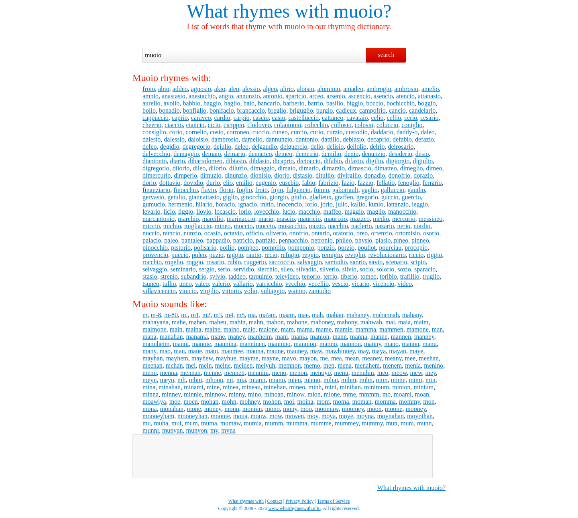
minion (401, 387)
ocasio (212, 233)
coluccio (387, 124)
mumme (321, 423)
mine (213, 387)
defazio (424, 139)
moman (362, 401)
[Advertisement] (282, 456)
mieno (312, 379)
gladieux (320, 197)
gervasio (153, 197)
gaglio (370, 189)
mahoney (322, 322)
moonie (220, 416)
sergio (206, 269)
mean (352, 358)
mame (324, 329)
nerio (403, 226)
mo (387, 394)
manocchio (402, 211)
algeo (270, 88)
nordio (421, 226)
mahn (256, 322)
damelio (252, 139)
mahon (275, 322)
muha (161, 423)
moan (422, 394)
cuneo (279, 132)
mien (294, 379)
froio (148, 88)
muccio (265, 226)
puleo (199, 254)
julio (342, 204)
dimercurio (156, 175)
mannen (401, 336)
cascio (261, 117)
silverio (329, 269)
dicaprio (283, 161)
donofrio (399, 175)
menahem (367, 365)
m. (184, 315)
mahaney (357, 315)
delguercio (293, 146)
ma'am (267, 315)
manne (379, 336)
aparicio (295, 96)
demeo (284, 153)
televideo (287, 276)
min (430, 379)
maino (232, 329)
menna (168, 372)
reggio (310, 254)
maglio (376, 211)
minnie (192, 394)
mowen (294, 416)
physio (363, 240)
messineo (431, 218)
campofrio (372, 110)
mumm (274, 423)
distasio (302, 175)
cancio (397, 110)
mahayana (155, 322)
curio (317, 132)
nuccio (151, 233)
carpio (242, 117)
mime (398, 379)
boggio (427, 103)
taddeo (237, 276)
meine (222, 365)
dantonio (306, 139)
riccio (416, 254)
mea (336, 358)
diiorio (181, 168)
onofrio (298, 233)
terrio (331, 276)
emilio (244, 182)
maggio (354, 211)
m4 (229, 315)
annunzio (248, 96)
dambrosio (225, 139)
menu (341, 372)
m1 (195, 315)
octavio (233, 233)
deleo (241, 146)
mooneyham (158, 416)
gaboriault (345, 189)
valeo (202, 283)
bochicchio (401, 103)
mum (191, 423)
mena (345, 365)
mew (416, 372)
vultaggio (273, 290)
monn (231, 408)
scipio (417, 262)
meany (393, 358)
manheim (260, 336)
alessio (251, 88)
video (404, 283)
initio (267, 204)
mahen (197, 322)
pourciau (390, 247)
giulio (298, 197)
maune (275, 351)
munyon (196, 430)
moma (341, 401)
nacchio (338, 226)
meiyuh (265, 365)
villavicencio (159, 290)
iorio (311, 204)
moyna (365, 416)
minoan (274, 394)
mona (149, 408)
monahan (172, 408)
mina (148, 387)
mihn (365, 379)
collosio (341, 124)
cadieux (346, 110)
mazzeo (360, 218)
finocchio (185, 189)
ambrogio (378, 88)
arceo (316, 96)
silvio (349, 269)
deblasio (353, 139)
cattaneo (332, 117)
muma (209, 423)
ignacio (247, 204)
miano (277, 379)
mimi (415, 379)
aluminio (328, 88)
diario (177, 161)
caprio (180, 117)
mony (290, 408)
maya (379, 351)
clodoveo (259, 124)
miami (257, 379)
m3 (218, 315)
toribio (388, 276)
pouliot (367, 247)
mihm (348, 379)
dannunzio (279, 139)
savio (376, 262)
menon (298, 372)
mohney (250, 401)
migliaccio (198, 226)
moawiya (154, 401)
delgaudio (264, 146)
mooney (415, 408)
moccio (243, 226)
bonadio (169, 110)
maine (212, 329)
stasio (149, 276)
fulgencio (298, 189)
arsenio (336, 96)
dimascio (359, 168)
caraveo (201, 117)
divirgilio (349, 175)
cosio (217, 132)
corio (176, 132)
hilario (203, 204)
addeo (180, 88)
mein (205, 365)
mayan (397, 351)
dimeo (434, 168)
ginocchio (253, 197)
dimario (309, 168)
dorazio (423, 175)
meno (279, 372)
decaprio (378, 139)
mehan (174, 365)
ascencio (359, 96)
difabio (333, 161)
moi (289, 401)
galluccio (393, 189)
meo (383, 372)
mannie (201, 343)
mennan (190, 372)
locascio (225, 211)
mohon (272, 401)
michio (172, 226)
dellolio (356, 146)
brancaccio (251, 110)
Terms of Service (333, 501)
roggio (194, 262)
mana (149, 336)
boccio (374, 103)
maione (268, 329)
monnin (252, 408)
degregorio (196, 146)
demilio (331, 153)
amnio (150, 96)
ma (252, 315)
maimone (154, 329)
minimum (376, 387)
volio (250, 290)
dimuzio (210, 175)
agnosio (201, 88)
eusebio (289, 182)
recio (271, 254)
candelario (422, 110)
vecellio (318, 283)
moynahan (390, 416)
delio (317, 146)
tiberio (348, 276)
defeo (149, 146)
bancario (269, 103)
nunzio (192, 233)
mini (330, 387)
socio (366, 269)
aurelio (151, 103)
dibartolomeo (205, 161)
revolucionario (387, 254)
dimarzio (333, 168)
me (324, 358)
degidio (169, 146)
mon (428, 401)
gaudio (416, 189)
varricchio (269, 283)
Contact (274, 501)
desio (422, 153)
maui (211, 351)
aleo (233, 88)
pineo (401, 240)
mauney (297, 351)
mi (229, 379)
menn (149, 372)
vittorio (231, 290)
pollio (227, 247)
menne (212, 372)
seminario (182, 269)
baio (249, 103)
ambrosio (406, 88)
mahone (297, 322)
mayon (308, 358)
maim (421, 322)
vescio (340, 283)
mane (218, 336)
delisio (335, 146)
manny (372, 343)
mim (381, 379)
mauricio (309, 218)
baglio (232, 103)
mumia (252, 423)
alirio (287, 88)
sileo (287, 269)
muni (407, 423)
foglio (244, 189)
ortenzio (381, 233)
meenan (152, 365)
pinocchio (155, 247)
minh (315, 387)
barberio (293, 103)
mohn (229, 401)
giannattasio (204, 197)
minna (150, 394)
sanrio (358, 262)
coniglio (411, 124)
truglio (431, 276)
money (213, 408)
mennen (234, 372)
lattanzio (398, 204)
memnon (290, 365)
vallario (243, 283)
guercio (411, 197)
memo (312, 365)
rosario (215, 262)
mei (190, 365)
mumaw (230, 423)
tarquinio (260, 276)
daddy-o (407, 132)
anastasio (173, 96)
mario (265, 218)
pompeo (248, 247)
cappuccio (155, 117)
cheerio (151, 124)
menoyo (320, 372)
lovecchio (266, 211)
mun (391, 423)
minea (230, 387)
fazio (348, 182)
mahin (238, 322)
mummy (372, 423)
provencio (155, 254)
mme (349, 394)
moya (329, 416)
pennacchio (293, 240)
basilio (335, 103)
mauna (254, 351)
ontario (320, 233)
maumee (232, 351)
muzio (317, 226)
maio (249, 329)
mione (332, 394)
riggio (434, 254)
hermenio (180, 204)
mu (146, 423)
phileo (344, 240)
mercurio (403, 218)
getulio (176, 197)
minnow (215, 394)
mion (314, 394)
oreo (362, 233)
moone (394, 408)
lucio (288, 211)
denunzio (374, 153)
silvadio (306, 269)
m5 (240, 315)
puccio (180, 254)
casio (278, 117)
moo (305, 408)
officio (254, 233)
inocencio (289, 204)
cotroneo (238, 132)
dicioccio (309, 161)
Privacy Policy (299, 501)
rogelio (174, 262)
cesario (429, 117)
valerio (221, 283)
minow (295, 394)
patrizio (266, 240)
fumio (321, 189)
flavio (208, 189)
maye (416, 351)
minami (194, 387)
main (176, 329)
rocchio (152, 262)
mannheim (156, 343)
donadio (374, 175)
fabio (308, 182)
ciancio (195, 124)
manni (181, 343)
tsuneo (150, 283)
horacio (225, 204)
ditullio (324, 175)
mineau (251, 387)
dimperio (185, 175)
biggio (354, 103)
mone (194, 408)
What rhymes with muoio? (411, 487)
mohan (210, 401)
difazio (354, 161)
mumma (296, 423)
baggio (212, 103)
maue (195, 351)
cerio (410, 117)
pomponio (301, 247)
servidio (243, 269)
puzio (216, 254)
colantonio (287, 124)
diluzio (238, 168)
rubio (234, 262)
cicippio (234, 124)
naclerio (361, 226)
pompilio (273, 247)
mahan (335, 315)
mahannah (385, 315)
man (437, 329)
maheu (217, 322)
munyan (172, 430)
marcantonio (158, 218)
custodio (357, 132)
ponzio (326, 247)
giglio (230, 197)
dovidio (193, 182)
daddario (382, 132)
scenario (396, 262)
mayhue (226, 358)
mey (430, 372)
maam (287, 315)
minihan (350, 387)
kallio (358, 204)
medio (381, 218)
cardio (222, 117)
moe (175, 401)
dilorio (217, 168)
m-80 (171, 315)
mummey (346, 423)
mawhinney (340, 351)
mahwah (371, 322)
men (329, 365)
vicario (360, 283)
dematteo (260, 153)
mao (165, 351)
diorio (281, 175)
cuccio (260, 132)
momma (385, 401)
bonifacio (222, 110)
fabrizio (328, 182)
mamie (343, 329)
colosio (364, 124)
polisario (205, 247)
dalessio (174, 139)
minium (424, 387)
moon (374, 408)
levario (151, 211)
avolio (171, 103)
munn (424, 423)
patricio (243, 240)
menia (413, 365)
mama (305, 329)
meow (399, 372)
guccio (390, 197)
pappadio (218, 240)
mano (391, 343)
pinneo (420, 240)
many (149, 351)
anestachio (202, 96)
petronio (321, 240)
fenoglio (408, 182)
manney (424, 336)
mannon (350, 343)
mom (323, 401)
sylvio (217, 276)
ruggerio (255, 262)
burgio (324, 110)
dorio (149, 182)
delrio (377, 146)
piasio (383, 240)
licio (169, 211)
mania (299, 336)
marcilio (212, 218)
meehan (429, 358)
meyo (167, 379)
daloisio (198, 139)
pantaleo (192, 240)
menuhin (363, 372)
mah (317, 315)
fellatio (386, 182)
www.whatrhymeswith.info (294, 508)
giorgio (278, 197)
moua (240, 416)
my (214, 430)
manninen (252, 343)
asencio (383, 96)
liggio (185, 211)
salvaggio (309, 262)
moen (190, 401)
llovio (203, 211)
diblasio (259, 161)
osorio (431, 233)
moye (346, 416)
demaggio (186, 153)
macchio (309, 211)
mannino (279, 343)
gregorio (367, 197)
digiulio (423, 161)
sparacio (425, 269)
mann (340, 336)
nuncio (172, 233)
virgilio (209, 290)
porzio (346, 247)
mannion (305, 343)
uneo (185, 283)
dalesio (151, 139)
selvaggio (154, 269)
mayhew (202, 358)
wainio (296, 290)
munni (150, 430)
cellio (394, 117)
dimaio (286, 168)
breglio (277, 110)
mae (303, 315)
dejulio (222, 146)
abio (163, 88)
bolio (149, 110)
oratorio (343, 233)
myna (228, 430)
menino (433, 365)
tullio (169, 283)
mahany (412, 315)
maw (316, 351)
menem (392, 365)
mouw (258, 416)
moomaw (327, 408)
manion (320, 336)
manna (358, 336)
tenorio (311, 276)
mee (410, 358)
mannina (225, 343)
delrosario (400, 146)
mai (390, 322)
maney (236, 336)
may (363, 351)
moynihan (420, 416)
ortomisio (407, 233)
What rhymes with (258, 11)
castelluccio (303, 117)
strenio (169, 276)
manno (328, 343)
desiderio (400, 153)
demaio (211, 153)
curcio (299, 132)
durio (213, 182)
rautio (253, 254)
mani (281, 336)
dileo (199, 168)
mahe (179, 322)
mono (272, 408)
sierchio (267, 269)
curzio (335, 132)
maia (404, 322)
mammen (391, 329)
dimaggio (262, 168)
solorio (385, 269)
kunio (375, 204)
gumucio (153, 204)
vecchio (295, 283)
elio (228, 182)
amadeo (353, 88)
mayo (289, 358)
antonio (272, 96)
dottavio (169, 182)
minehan (275, 387)
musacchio (291, 226)
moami (402, 394)
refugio (290, 254)
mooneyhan (192, 416)
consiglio (154, 132)
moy (312, 416)
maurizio (335, 218)
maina (193, 329)
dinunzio (235, 175)
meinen (243, 365)
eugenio (266, 182)
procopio (416, 247)
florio (226, 189)
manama (197, 336)
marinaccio (241, 218)
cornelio (196, 132)
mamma (366, 329)
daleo (428, 132)
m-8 (156, 315)
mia (241, 379)
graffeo (344, 197)
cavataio (357, 117)
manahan (171, 336)
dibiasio (236, 161)
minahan (170, 387)
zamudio (320, 290)
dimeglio (411, 168)
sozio (404, 269)
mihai (331, 379)
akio (220, 88)
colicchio (316, 124)
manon (410, 343)
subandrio (193, 276)
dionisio (260, 175)
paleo (171, 240)
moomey (353, 408)
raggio (235, 254)
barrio (315, 103)
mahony (347, 322)
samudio (336, 262)
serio (224, 269)
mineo (223, 226)
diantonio (154, 161)
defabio (402, 139)
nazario (384, 226)
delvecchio (156, 153)
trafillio (409, 276)
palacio (151, 240)
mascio (286, 218)
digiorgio (397, 161)
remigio (332, 254)
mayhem (177, 358)
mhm (195, 379)
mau (179, 351)
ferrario (432, 182)
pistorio (181, 247)
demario (234, 153)
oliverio (276, 233)
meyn (149, 379)
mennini (258, 372)
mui (176, 423)
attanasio (429, 96)
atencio (405, 96)
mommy (409, 401)
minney (171, 394)
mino (254, 394)
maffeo (333, 211)
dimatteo (385, 168)
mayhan (152, 358)
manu (430, 343)
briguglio (301, 110)
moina (305, 401)
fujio (277, 189)
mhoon (214, 379)
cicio (214, 124)
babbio (191, 103)
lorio (245, 211)
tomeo (368, 276)
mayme (249, 358)
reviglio (355, 254)
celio (377, 117)
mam (287, 329)
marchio (188, 218)
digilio (374, 161)
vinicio (188, 290)
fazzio (365, 182)
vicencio (383, 283)
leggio (420, 204)
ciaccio (174, 124)
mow (275, 416)
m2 (206, 315)
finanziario (156, 189)
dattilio (330, 139)
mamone (418, 329)
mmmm (369, 394)
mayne (270, 358)
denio (351, 153)
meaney (372, 358)
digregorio (155, 168)
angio (226, 96)
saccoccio (281, 262)
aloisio (305, 88)
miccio (151, 226)
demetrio (306, 153)
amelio (430, 88)
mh (181, 379)
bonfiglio (194, 110)
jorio (326, 204)
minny (237, 394)
